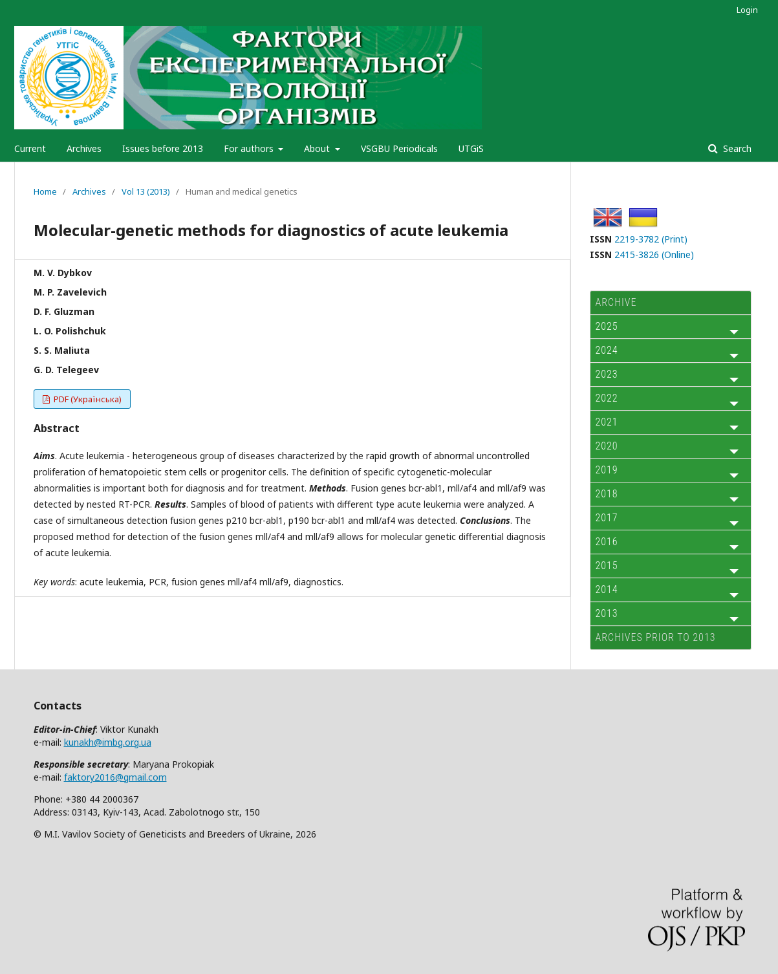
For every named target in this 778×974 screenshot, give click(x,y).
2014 (607, 589)
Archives (84, 148)
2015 (607, 565)
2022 (607, 398)
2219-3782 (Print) (650, 239)
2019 (607, 470)
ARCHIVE (616, 302)
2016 (607, 542)
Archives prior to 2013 (656, 637)
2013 (607, 613)
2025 (607, 326)
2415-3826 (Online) (654, 254)
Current (30, 148)
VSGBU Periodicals (399, 148)
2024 (607, 350)
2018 (607, 494)
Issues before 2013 (162, 148)
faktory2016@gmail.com (115, 777)
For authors (250, 148)
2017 (607, 518)
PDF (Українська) (87, 399)
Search (735, 148)
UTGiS (471, 148)
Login (747, 10)
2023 (607, 374)
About (318, 148)
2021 (607, 422)
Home (45, 191)
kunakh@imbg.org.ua (107, 742)
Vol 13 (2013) (146, 191)
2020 (607, 446)
